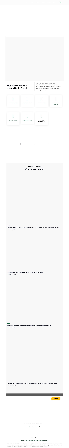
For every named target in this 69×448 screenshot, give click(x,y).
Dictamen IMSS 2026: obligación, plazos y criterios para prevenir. (25, 272)
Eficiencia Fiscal (13, 120)
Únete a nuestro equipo (34, 440)
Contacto (55, 2)
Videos (38, 2)
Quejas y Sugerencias (43, 440)
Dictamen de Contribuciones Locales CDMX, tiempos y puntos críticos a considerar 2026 (32, 383)
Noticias (43, 2)
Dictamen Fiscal (13, 103)
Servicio (26, 2)
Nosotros (49, 2)
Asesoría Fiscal (41, 103)
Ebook (32, 2)
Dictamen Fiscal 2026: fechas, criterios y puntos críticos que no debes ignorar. (29, 325)
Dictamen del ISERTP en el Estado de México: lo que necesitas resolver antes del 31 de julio (33, 227)
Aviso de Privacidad (25, 440)
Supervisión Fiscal (27, 103)
